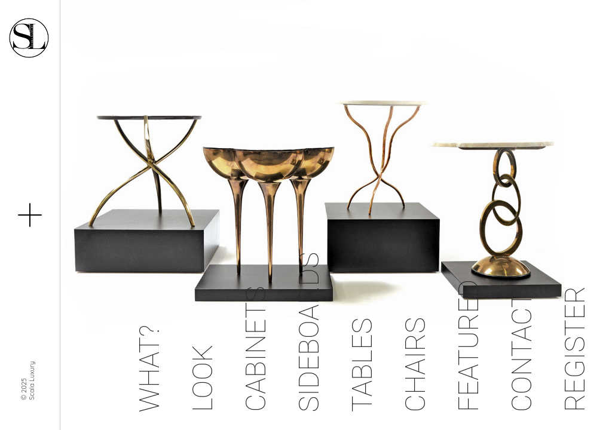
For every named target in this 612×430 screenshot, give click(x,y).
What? (149, 369)
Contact (522, 351)
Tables (362, 365)
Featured (468, 346)
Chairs (415, 364)
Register (575, 349)
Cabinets (256, 349)
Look (202, 378)
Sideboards (309, 332)
